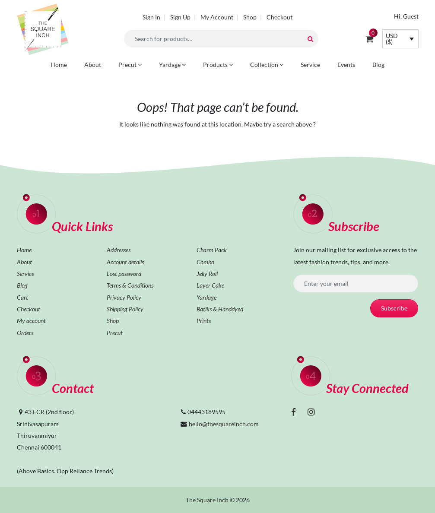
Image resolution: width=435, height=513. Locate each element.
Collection (266, 64)
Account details (125, 262)
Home (59, 64)
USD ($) (392, 38)
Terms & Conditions (130, 285)
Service (310, 64)
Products (218, 64)
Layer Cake (210, 285)
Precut (130, 64)
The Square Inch (207, 500)
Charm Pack (212, 249)
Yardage (172, 64)
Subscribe (394, 308)
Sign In (151, 17)
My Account (216, 17)
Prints (204, 320)
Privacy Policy (124, 297)
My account (31, 320)
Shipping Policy (125, 309)
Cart (22, 297)
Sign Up (180, 17)
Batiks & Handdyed (220, 309)
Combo (205, 262)
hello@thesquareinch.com (224, 424)
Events (346, 64)
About (92, 64)
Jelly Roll (207, 273)
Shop (250, 17)
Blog (378, 64)
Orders (25, 332)
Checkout (279, 17)
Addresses (118, 249)
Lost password (124, 273)
